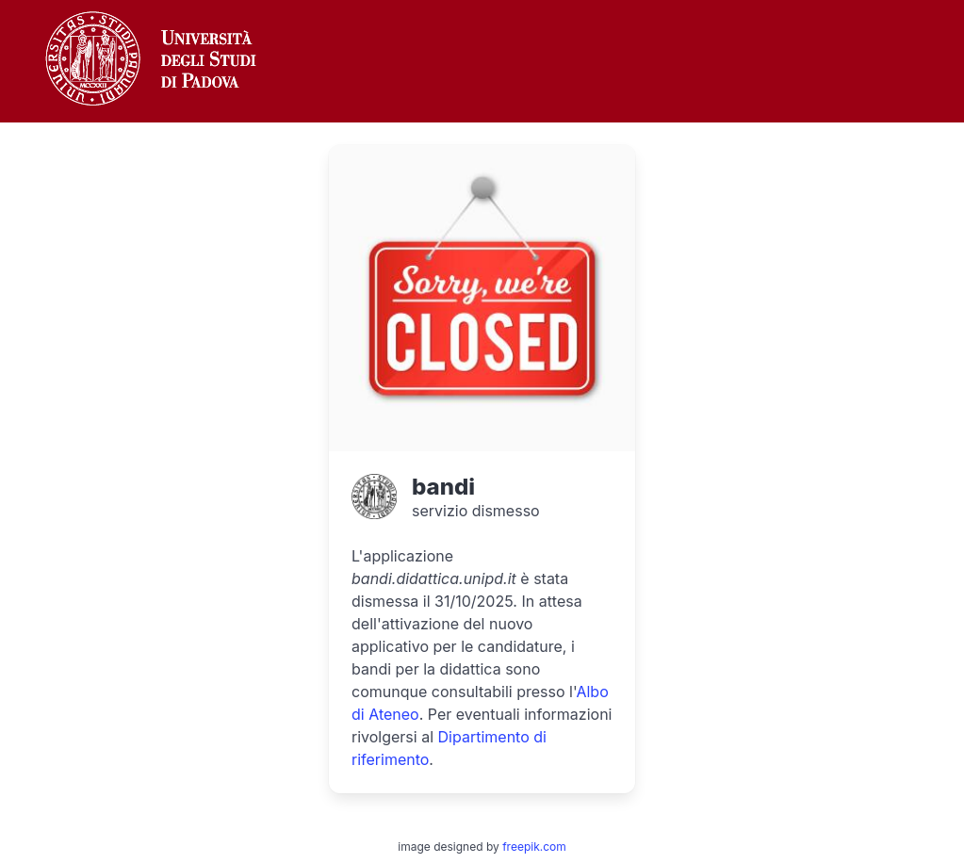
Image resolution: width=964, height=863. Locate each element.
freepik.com (534, 846)
